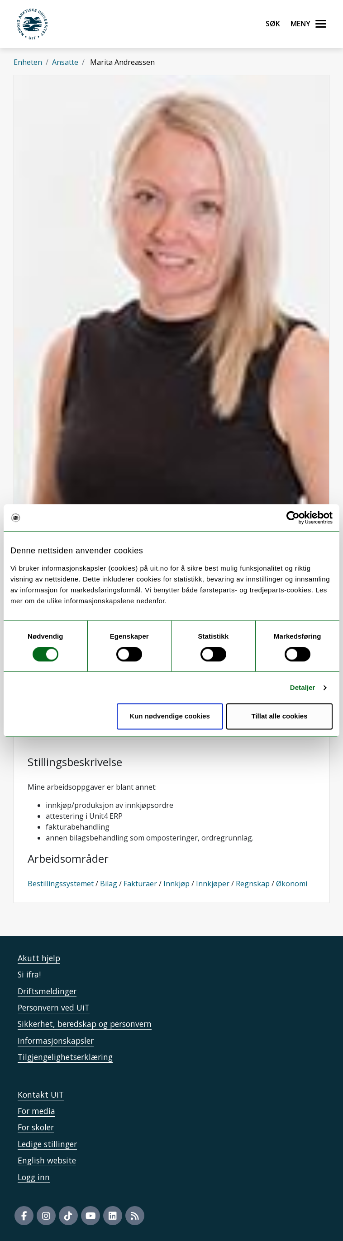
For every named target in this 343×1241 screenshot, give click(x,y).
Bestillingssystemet (61, 884)
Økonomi (291, 884)
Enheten (28, 62)
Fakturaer (140, 884)
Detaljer (302, 687)
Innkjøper (212, 884)
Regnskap (253, 884)
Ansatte (65, 62)
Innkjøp (176, 884)
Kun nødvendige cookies (169, 716)
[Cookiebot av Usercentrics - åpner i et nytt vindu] (293, 517)
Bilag (108, 884)
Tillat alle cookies (280, 716)
